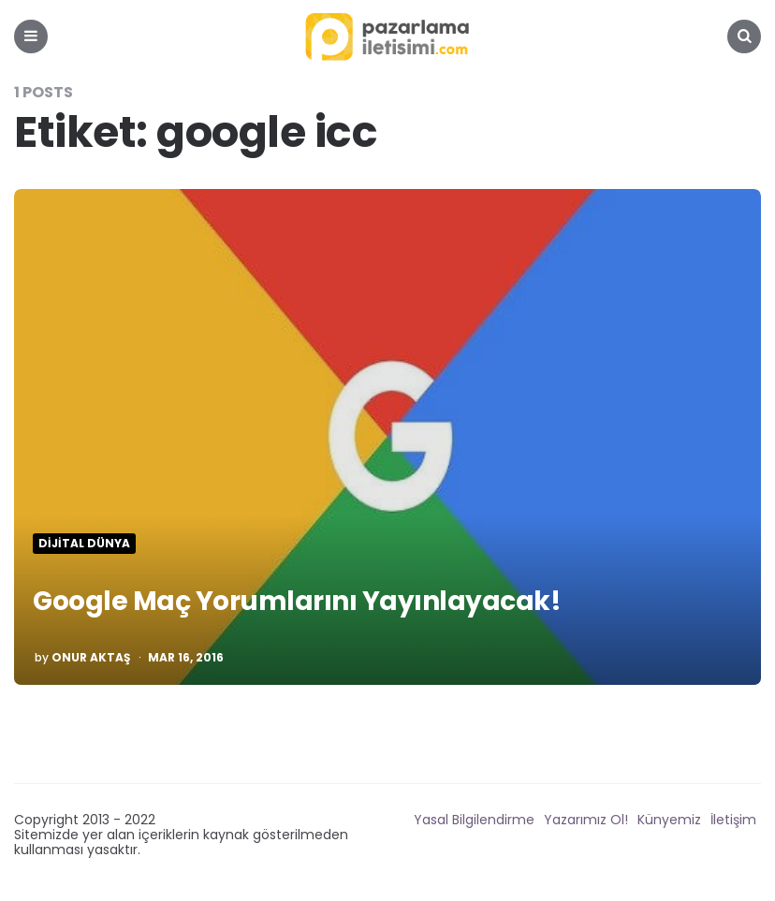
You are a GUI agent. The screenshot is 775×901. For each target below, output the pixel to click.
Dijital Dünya (84, 543)
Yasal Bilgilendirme (474, 819)
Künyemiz (669, 819)
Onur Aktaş (90, 657)
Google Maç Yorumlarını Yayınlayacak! (297, 601)
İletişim (733, 819)
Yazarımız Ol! (586, 819)
